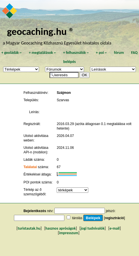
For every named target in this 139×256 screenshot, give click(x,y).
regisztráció (114, 218)
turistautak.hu (29, 228)
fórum (119, 52)
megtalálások (42, 52)
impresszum (68, 232)
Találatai (30, 167)
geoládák (11, 52)
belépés (69, 61)
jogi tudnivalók (93, 228)
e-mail (114, 228)
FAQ (134, 52)
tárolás (77, 218)
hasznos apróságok (61, 228)
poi (101, 52)
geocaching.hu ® (40, 31)
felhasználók (76, 52)
